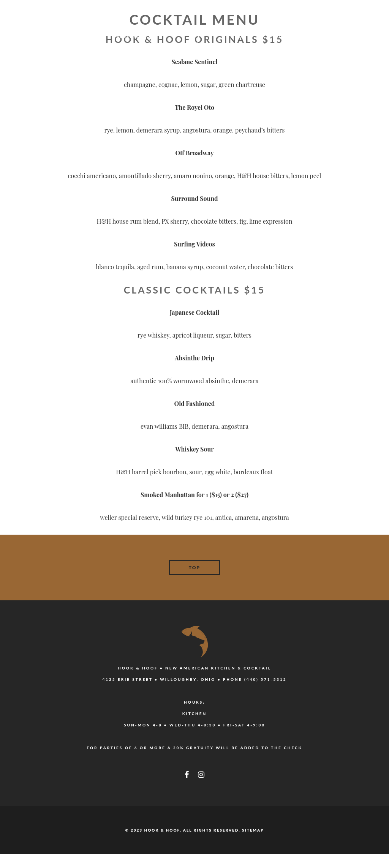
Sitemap (253, 830)
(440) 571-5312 (265, 679)
